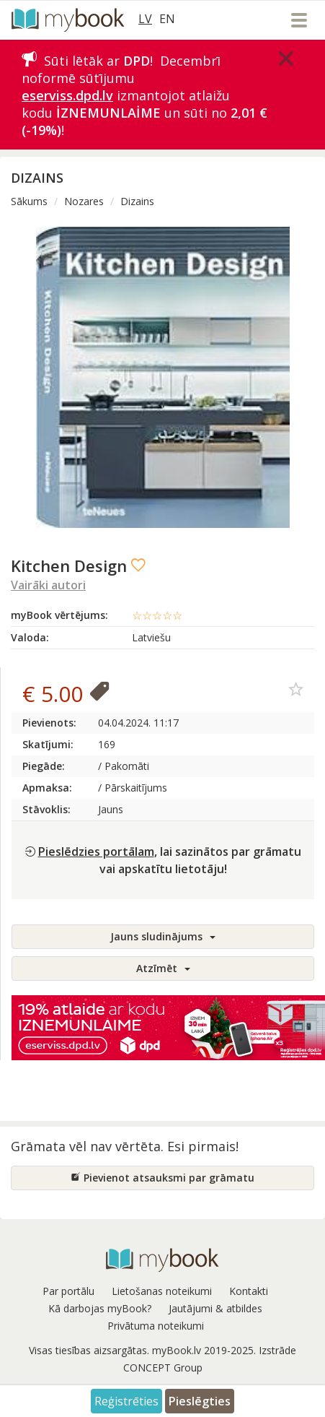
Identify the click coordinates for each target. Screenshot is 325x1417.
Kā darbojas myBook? (99, 1308)
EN (167, 19)
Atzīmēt (163, 968)
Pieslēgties (200, 1401)
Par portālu (68, 1291)
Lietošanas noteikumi (162, 1291)
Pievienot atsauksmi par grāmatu (162, 1177)
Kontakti (248, 1291)
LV (145, 19)
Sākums (29, 201)
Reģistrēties (126, 1401)
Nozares (84, 201)
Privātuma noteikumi (155, 1325)
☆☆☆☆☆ (157, 615)
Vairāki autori (48, 585)
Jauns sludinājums (162, 936)
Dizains (137, 201)
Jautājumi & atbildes (215, 1308)
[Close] (286, 58)
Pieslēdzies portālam (96, 851)
